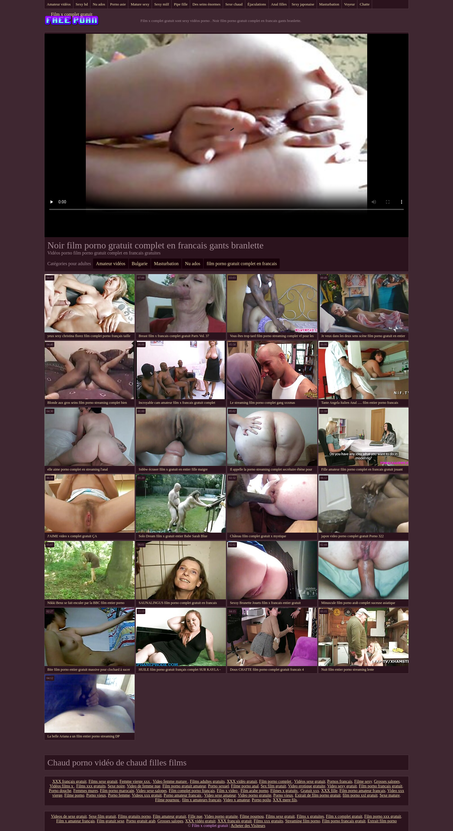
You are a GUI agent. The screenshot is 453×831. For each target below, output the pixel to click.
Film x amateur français (75, 821)
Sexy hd (82, 4)
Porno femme (119, 795)
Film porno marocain (117, 791)
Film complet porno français (192, 791)
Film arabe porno (254, 791)
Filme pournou (167, 800)
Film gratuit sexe (110, 821)
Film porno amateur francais (362, 791)
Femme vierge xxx (135, 781)
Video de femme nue (143, 786)
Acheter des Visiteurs (248, 825)
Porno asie (118, 4)
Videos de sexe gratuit (69, 816)
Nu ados (99, 4)
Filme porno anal (245, 786)
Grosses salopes (387, 781)
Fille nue (195, 816)
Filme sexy (363, 781)
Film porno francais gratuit (343, 821)
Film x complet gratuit (71, 14)
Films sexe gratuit (102, 781)
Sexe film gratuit (102, 816)
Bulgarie (140, 263)
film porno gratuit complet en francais (242, 263)
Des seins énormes (206, 4)
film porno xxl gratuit (360, 795)
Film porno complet (275, 781)
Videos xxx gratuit (146, 795)
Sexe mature (390, 795)
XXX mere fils (285, 800)
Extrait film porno (382, 821)
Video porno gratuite (254, 795)
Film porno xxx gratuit (382, 816)
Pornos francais (339, 781)
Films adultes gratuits (207, 781)
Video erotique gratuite (306, 786)
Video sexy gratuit (342, 786)
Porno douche (60, 791)
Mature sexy (140, 4)
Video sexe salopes (151, 791)
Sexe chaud (234, 4)
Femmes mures (85, 791)
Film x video (227, 791)
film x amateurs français (201, 800)
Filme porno (74, 795)
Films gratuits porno (134, 816)
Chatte (365, 4)
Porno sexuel (218, 786)
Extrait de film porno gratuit (318, 795)
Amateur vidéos (59, 4)
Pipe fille (180, 4)
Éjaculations (257, 4)
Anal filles (279, 4)
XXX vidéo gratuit (242, 781)
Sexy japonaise (303, 4)
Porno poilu (261, 800)
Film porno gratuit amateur (184, 786)
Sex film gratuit (273, 786)
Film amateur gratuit (169, 816)
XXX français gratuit (69, 781)
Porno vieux (96, 795)
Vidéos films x (62, 786)
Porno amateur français (183, 795)
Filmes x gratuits (284, 791)
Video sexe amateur (220, 795)
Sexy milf (161, 4)
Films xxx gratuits (91, 786)
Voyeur (349, 4)
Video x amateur (236, 800)
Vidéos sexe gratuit (309, 781)
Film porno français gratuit (380, 786)
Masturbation (329, 4)
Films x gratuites (310, 816)
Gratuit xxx (309, 791)
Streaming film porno (302, 821)
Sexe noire (116, 786)
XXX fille (329, 791)
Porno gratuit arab (140, 821)
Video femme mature (170, 781)
